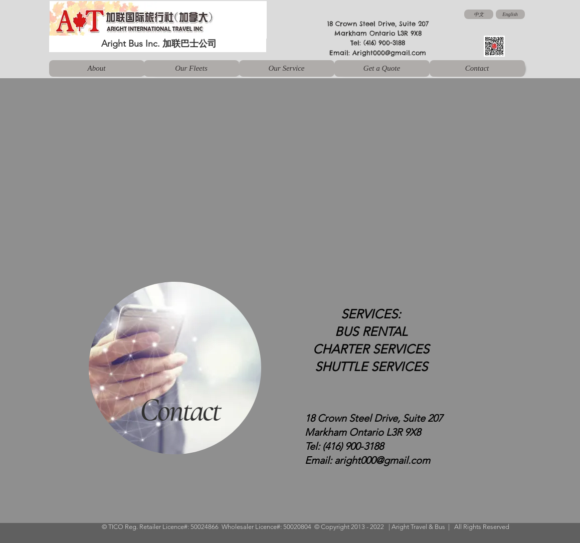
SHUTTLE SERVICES (371, 366)
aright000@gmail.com (382, 460)
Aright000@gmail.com (389, 53)
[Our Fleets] (191, 68)
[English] (510, 14)
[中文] (478, 14)
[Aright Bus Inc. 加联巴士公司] (157, 44)
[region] (170, 371)
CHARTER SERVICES (371, 348)
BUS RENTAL (371, 331)
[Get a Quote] (382, 68)
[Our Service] (286, 68)
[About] (96, 68)
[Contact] (477, 68)
